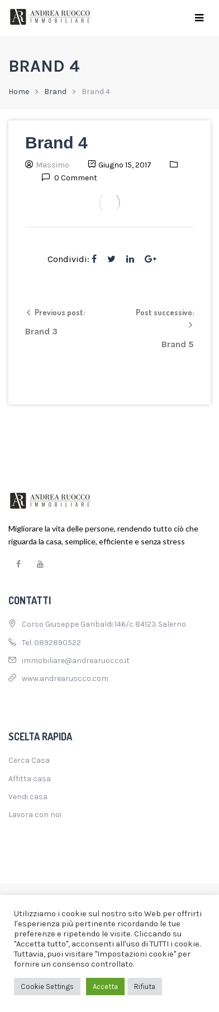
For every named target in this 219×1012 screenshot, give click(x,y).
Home (18, 91)
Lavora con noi (34, 814)
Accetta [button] (105, 986)
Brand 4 (56, 142)
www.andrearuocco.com (65, 678)
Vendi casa (27, 796)
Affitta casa (29, 779)
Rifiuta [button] (144, 986)
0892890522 (57, 642)
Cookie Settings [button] (47, 986)
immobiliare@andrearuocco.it (76, 660)
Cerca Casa (29, 760)
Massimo (52, 165)
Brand (55, 91)
